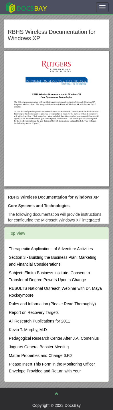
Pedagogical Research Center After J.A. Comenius (54, 338)
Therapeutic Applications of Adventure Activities (51, 248)
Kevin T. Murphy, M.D (28, 329)
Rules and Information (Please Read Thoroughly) (52, 304)
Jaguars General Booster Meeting (39, 347)
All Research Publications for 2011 (39, 321)
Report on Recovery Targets (34, 312)
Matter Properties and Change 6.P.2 (40, 355)
